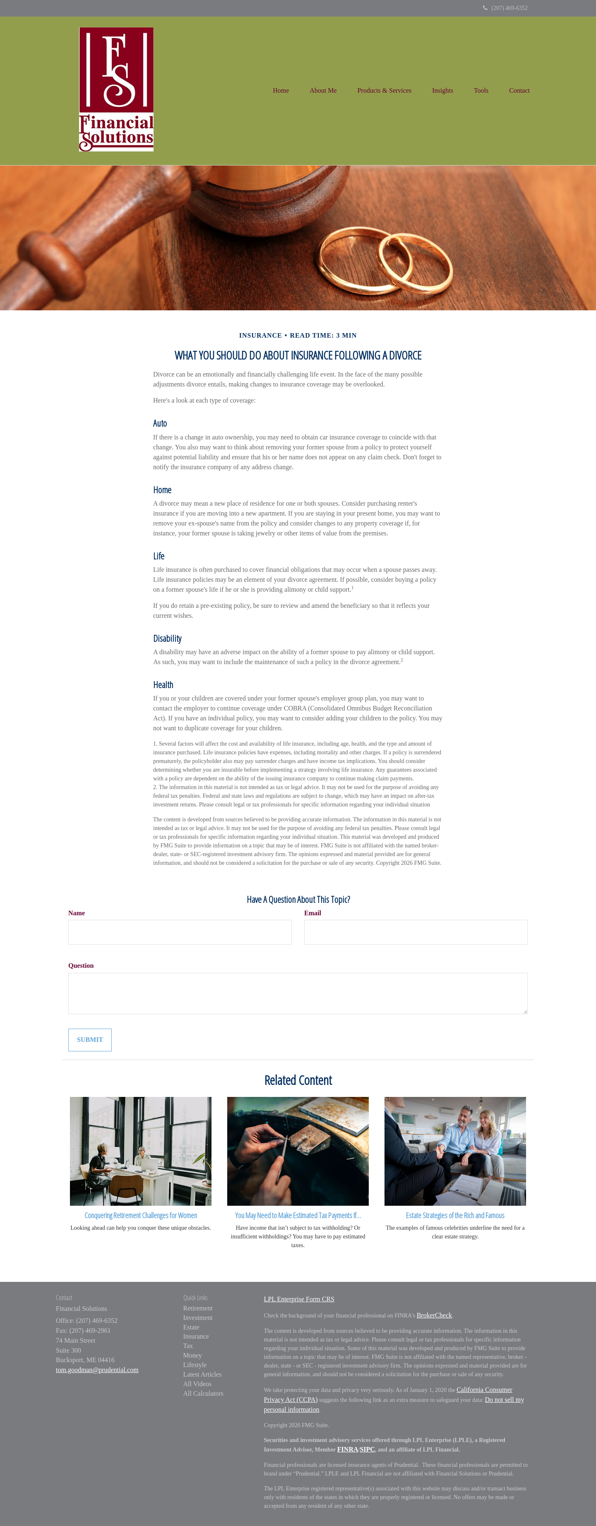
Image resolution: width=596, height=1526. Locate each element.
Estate (191, 1327)
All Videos (197, 1383)
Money (192, 1355)
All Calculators (203, 1393)
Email (312, 913)
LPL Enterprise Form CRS (299, 1299)
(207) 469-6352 (505, 8)
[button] (323, 90)
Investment (198, 1317)
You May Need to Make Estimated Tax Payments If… (298, 1215)
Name (76, 913)
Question (81, 965)
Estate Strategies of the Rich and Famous (455, 1215)
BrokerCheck (434, 1315)
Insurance (196, 1336)
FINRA (347, 1449)
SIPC (367, 1449)
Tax (188, 1345)
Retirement (198, 1308)
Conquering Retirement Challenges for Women (140, 1215)
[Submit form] (90, 1040)
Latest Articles (202, 1374)
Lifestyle (195, 1364)
